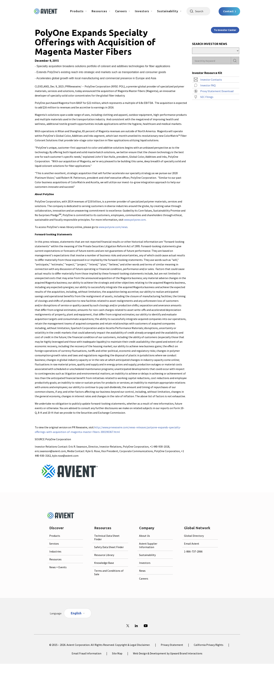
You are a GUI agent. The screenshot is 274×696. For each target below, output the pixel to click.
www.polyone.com (135, 219)
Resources (99, 11)
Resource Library (104, 555)
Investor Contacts (211, 79)
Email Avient (191, 543)
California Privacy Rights (208, 645)
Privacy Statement (172, 645)
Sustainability (167, 11)
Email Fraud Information (86, 653)
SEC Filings (206, 97)
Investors (142, 11)
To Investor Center (225, 30)
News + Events (58, 567)
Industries (55, 551)
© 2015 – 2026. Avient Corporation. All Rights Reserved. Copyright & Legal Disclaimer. (99, 645)
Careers (121, 11)
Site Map (117, 653)
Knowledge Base (104, 563)
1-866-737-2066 (193, 551)
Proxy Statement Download (216, 91)
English (76, 613)
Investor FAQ (208, 85)
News (142, 570)
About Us (144, 535)
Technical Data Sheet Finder (107, 537)
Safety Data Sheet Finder (109, 547)
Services (54, 543)
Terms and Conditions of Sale (109, 572)
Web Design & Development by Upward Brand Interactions (167, 653)
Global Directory (194, 535)
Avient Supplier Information (148, 545)
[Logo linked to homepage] (46, 11)
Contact (228, 11)
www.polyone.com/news (113, 227)
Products (77, 11)
